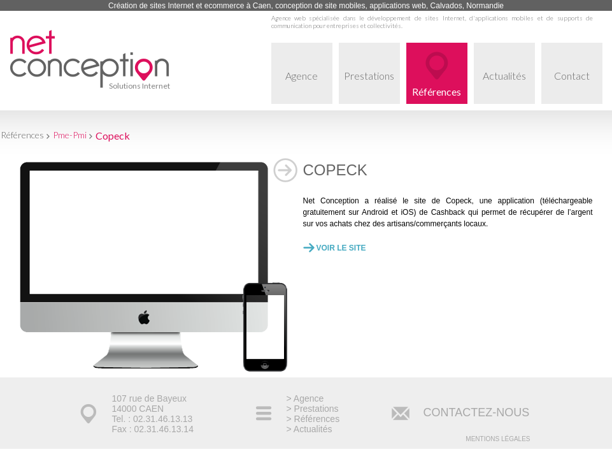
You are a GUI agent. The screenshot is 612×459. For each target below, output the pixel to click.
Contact (578, 86)
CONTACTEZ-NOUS (476, 412)
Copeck (113, 135)
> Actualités (309, 429)
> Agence (305, 398)
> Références (313, 419)
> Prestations (313, 409)
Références (436, 91)
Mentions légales (498, 438)
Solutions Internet (139, 86)
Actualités (509, 86)
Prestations (372, 86)
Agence (308, 86)
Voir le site (341, 248)
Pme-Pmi (70, 134)
